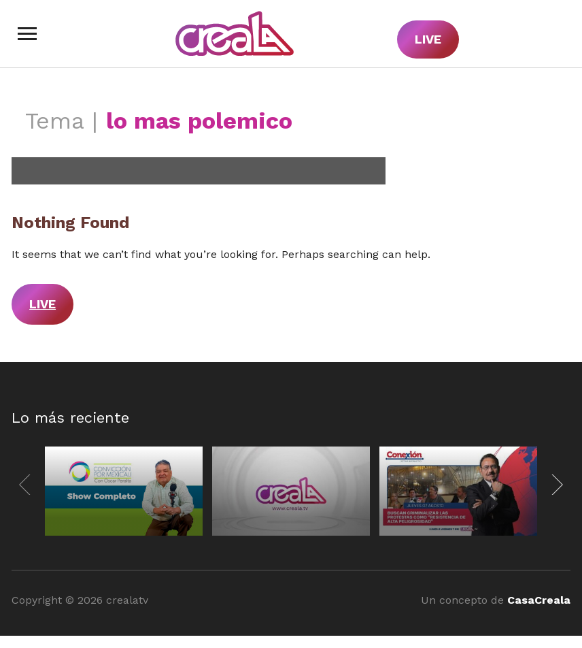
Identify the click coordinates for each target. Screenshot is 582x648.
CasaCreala (538, 600)
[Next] (555, 484)
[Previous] (27, 484)
